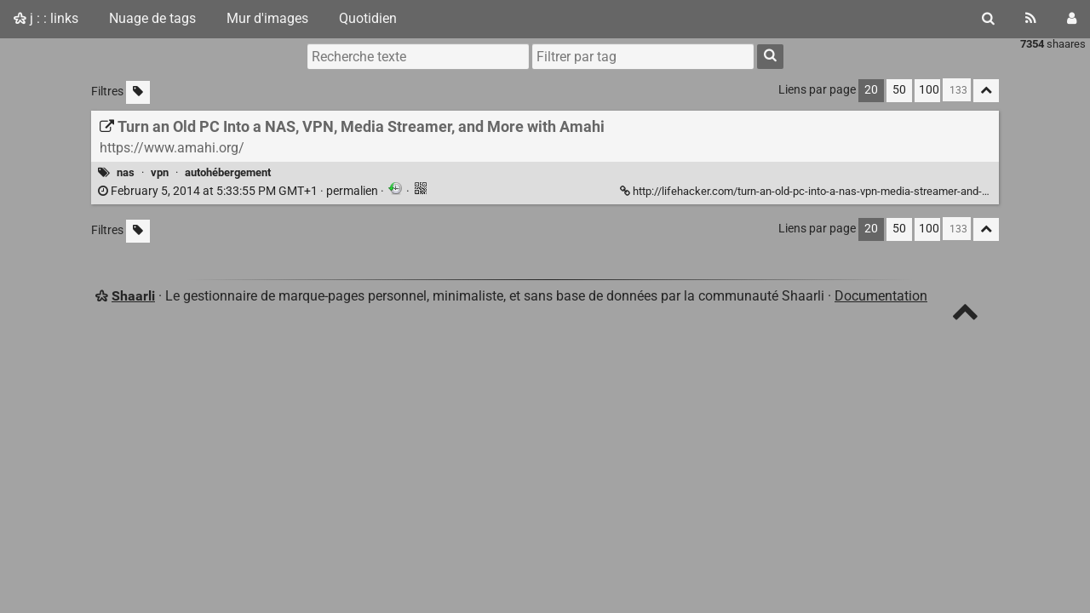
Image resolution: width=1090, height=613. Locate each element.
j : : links (46, 18)
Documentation (881, 296)
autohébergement (228, 172)
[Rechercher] (988, 18)
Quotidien (368, 18)
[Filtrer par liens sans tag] (138, 92)
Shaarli (133, 296)
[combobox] (643, 56)
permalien (239, 191)
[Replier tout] (986, 90)
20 (871, 90)
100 (929, 90)
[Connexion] (1071, 18)
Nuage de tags (152, 18)
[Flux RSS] (1031, 18)
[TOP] (965, 315)
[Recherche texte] (418, 56)
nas (126, 172)
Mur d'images (267, 18)
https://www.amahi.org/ (172, 148)
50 (899, 90)
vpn (160, 172)
